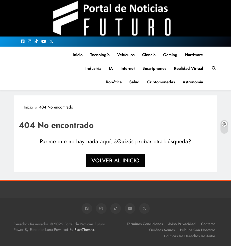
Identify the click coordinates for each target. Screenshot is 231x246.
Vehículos (126, 55)
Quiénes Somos (162, 229)
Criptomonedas (161, 82)
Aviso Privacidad (182, 223)
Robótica (114, 82)
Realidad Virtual (188, 68)
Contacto (208, 223)
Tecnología (100, 55)
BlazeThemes (84, 229)
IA (111, 68)
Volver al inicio (115, 160)
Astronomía (193, 82)
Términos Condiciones (145, 223)
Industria (93, 68)
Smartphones (154, 68)
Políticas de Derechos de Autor (189, 235)
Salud (134, 82)
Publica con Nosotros (197, 229)
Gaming (170, 55)
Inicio (78, 55)
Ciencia (149, 55)
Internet (127, 68)
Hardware (194, 55)
